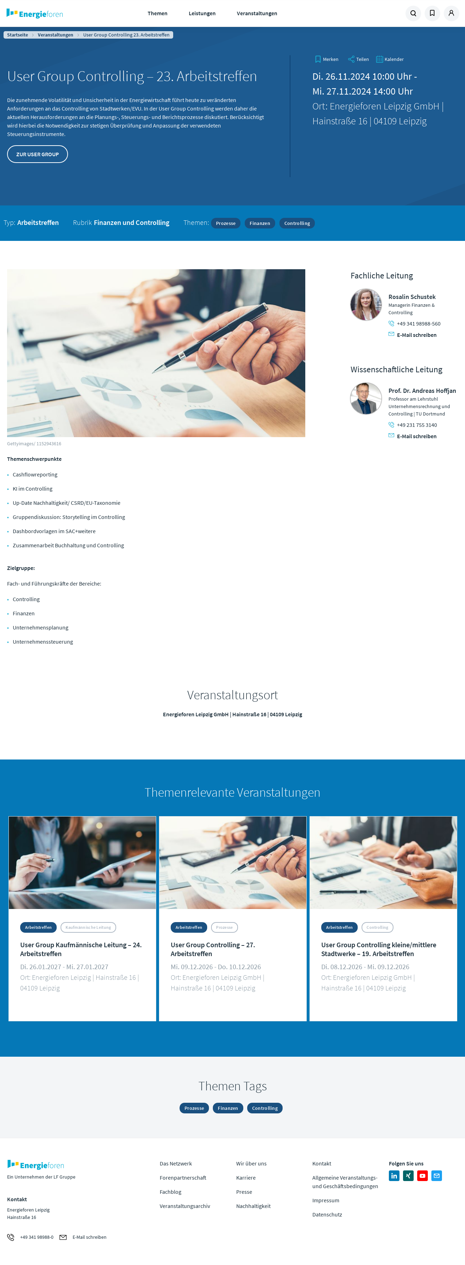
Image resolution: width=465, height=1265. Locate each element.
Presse (244, 1191)
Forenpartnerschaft (183, 1177)
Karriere (246, 1177)
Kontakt (321, 1163)
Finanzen (260, 223)
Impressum (325, 1200)
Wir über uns (251, 1163)
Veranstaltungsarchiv (185, 1205)
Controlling (297, 223)
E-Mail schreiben (413, 334)
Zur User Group (37, 154)
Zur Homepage (56, 13)
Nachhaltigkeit (253, 1205)
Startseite (17, 35)
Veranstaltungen (257, 13)
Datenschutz (327, 1214)
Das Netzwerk (176, 1163)
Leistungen (202, 13)
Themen (158, 13)
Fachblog (170, 1191)
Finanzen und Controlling (131, 222)
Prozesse (226, 223)
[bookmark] (326, 59)
